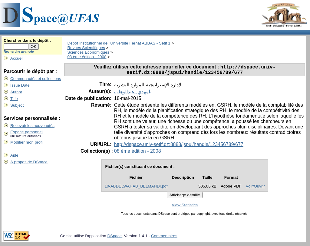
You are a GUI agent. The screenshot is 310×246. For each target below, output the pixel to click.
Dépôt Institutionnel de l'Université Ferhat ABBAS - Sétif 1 (118, 43)
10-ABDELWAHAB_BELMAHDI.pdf (135, 188)
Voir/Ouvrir (255, 188)
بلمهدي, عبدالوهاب (132, 93)
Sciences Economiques (88, 52)
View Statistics (185, 207)
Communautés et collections (35, 78)
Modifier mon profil (27, 142)
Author (16, 92)
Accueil (16, 58)
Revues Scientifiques (86, 47)
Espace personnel (26, 132)
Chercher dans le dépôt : (27, 40)
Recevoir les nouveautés (32, 125)
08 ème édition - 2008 (86, 57)
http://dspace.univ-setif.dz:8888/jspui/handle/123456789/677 (178, 146)
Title (14, 98)
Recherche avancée (19, 51)
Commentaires (164, 238)
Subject (17, 105)
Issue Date (20, 85)
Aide (14, 155)
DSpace (114, 238)
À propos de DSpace (29, 162)
